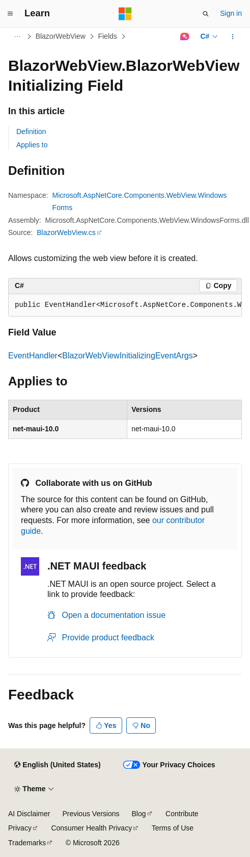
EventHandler (33, 355)
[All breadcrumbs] (17, 37)
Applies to (31, 145)
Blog (139, 814)
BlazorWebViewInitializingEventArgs (127, 355)
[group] (125, 305)
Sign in (231, 13)
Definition (31, 131)
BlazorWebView (61, 36)
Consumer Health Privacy (91, 828)
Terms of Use (172, 828)
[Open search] (206, 14)
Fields (107, 36)
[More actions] (233, 37)
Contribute (182, 814)
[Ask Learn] (185, 37)
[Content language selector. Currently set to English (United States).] (57, 765)
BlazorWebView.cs (66, 232)
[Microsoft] (125, 13)
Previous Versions (90, 814)
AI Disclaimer (29, 814)
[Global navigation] (10, 14)
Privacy (20, 828)
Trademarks (27, 843)
